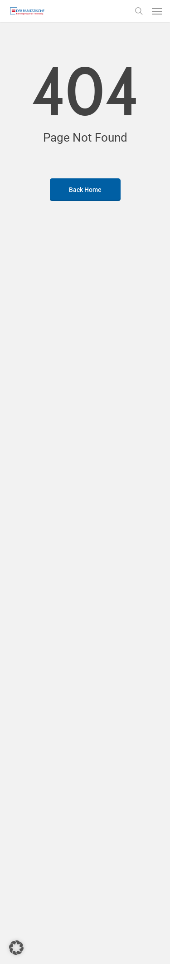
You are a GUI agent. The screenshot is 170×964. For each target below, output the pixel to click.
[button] (157, 10)
